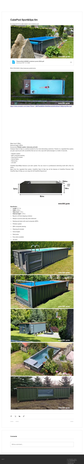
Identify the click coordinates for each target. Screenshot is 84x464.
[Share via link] (24, 416)
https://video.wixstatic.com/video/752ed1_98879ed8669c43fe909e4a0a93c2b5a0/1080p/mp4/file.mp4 (41, 106)
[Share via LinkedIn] (19, 416)
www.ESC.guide (71, 463)
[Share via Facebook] (11, 416)
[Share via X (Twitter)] (15, 416)
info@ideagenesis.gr (73, 460)
